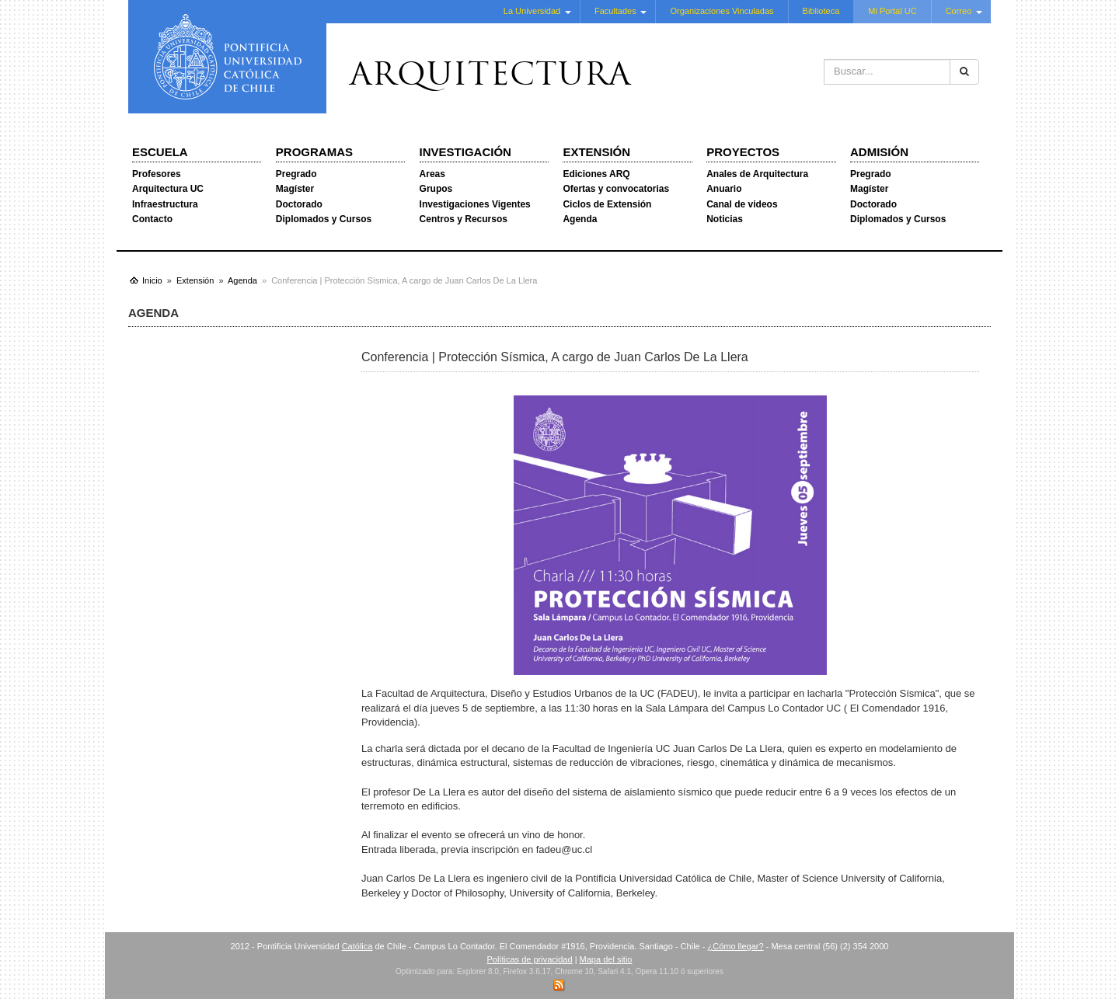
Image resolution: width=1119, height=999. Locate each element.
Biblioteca (821, 11)
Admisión (879, 151)
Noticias (724, 219)
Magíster (295, 188)
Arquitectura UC (168, 188)
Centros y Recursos (463, 219)
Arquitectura (490, 76)
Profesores (156, 174)
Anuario (723, 188)
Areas (432, 174)
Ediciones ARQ (596, 174)
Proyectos (742, 151)
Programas (314, 151)
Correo (959, 11)
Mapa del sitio (606, 959)
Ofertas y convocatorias (616, 188)
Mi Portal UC (892, 11)
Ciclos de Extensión (607, 204)
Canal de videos (741, 204)
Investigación (465, 151)
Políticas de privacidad (530, 959)
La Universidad (532, 11)
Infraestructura (165, 204)
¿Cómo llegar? (735, 946)
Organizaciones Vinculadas (721, 11)
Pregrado (296, 174)
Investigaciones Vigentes (475, 204)
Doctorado (299, 204)
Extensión (596, 151)
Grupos (436, 188)
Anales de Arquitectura (757, 174)
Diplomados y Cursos (323, 219)
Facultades (615, 11)
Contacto (152, 219)
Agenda (580, 219)
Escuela (160, 151)
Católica (357, 946)
